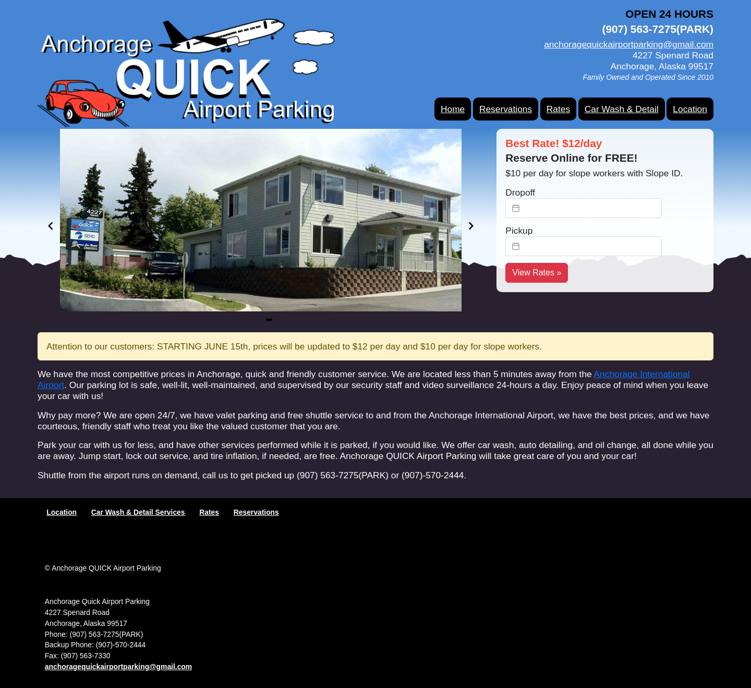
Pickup (518, 230)
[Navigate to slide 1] (269, 320)
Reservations (505, 109)
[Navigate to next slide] (471, 226)
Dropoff (520, 192)
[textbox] (583, 208)
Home (453, 109)
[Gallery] (261, 226)
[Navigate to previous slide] (50, 226)
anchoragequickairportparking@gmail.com (628, 44)
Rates (558, 109)
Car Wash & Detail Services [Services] (138, 512)
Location (690, 109)
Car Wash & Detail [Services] (622, 109)
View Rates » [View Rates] (536, 272)
